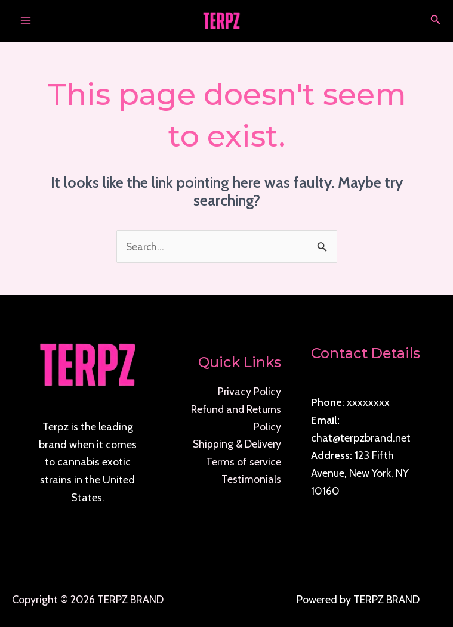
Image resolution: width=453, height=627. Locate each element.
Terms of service (243, 462)
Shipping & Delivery (236, 444)
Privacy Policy (249, 391)
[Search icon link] (435, 21)
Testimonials (251, 479)
